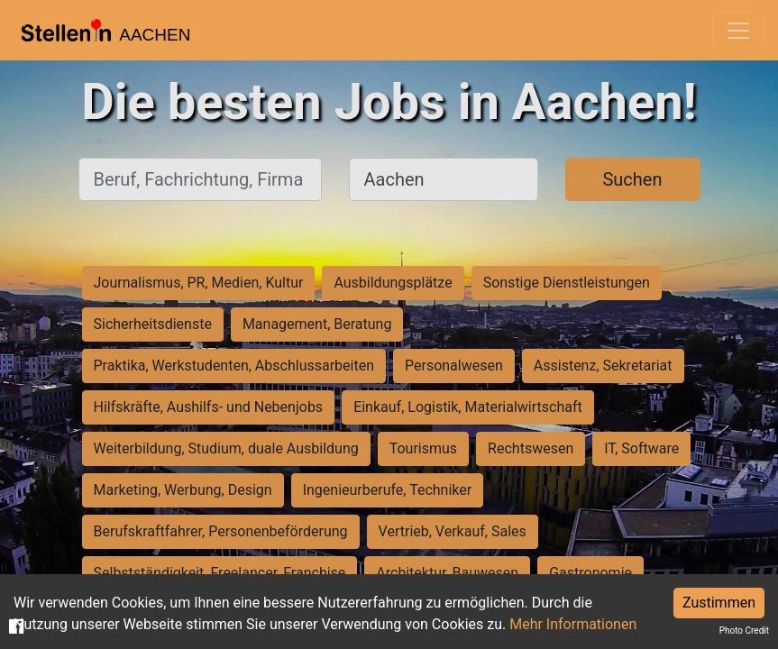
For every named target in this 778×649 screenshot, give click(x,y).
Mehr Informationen (572, 624)
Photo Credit (744, 630)
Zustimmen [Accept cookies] (718, 602)
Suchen (632, 179)
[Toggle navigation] (738, 31)
